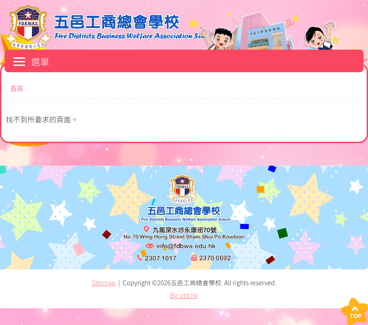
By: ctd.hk (184, 295)
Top (354, 311)
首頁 (16, 88)
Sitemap (104, 282)
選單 (31, 61)
